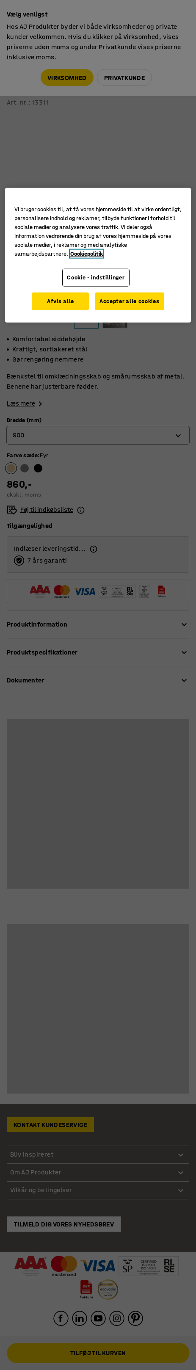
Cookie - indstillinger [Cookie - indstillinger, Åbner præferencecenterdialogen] (95, 277)
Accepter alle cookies (130, 301)
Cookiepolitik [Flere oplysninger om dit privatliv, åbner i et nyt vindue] (86, 253)
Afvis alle (59, 301)
